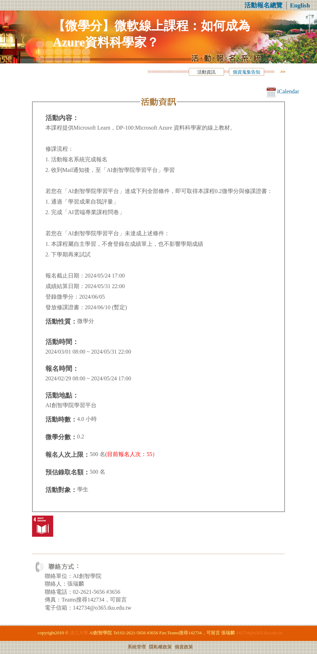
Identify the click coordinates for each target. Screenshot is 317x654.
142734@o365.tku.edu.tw (259, 632)
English (300, 5)
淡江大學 (79, 632)
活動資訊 (206, 72)
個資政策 (184, 646)
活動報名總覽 (263, 5)
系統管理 (137, 646)
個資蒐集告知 (246, 72)
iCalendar (283, 91)
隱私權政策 (160, 646)
